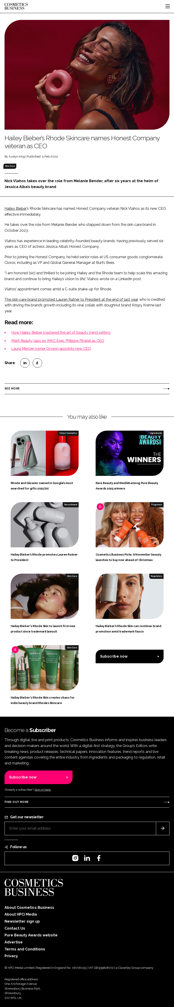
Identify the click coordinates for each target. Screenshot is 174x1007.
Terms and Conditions (25, 949)
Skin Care (10, 166)
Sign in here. (42, 789)
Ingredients (156, 433)
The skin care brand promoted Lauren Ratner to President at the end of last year (71, 299)
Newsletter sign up (22, 921)
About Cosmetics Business (29, 907)
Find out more (17, 802)
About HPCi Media (21, 914)
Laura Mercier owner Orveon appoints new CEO (51, 348)
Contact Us (15, 928)
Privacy (11, 956)
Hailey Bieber (16, 208)
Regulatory (156, 576)
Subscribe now (114, 656)
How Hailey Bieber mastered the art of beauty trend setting (60, 332)
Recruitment (70, 505)
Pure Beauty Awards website (31, 935)
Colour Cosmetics (68, 433)
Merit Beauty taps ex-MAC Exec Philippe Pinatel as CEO (57, 341)
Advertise (14, 942)
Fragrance (156, 505)
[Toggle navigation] (167, 6)
